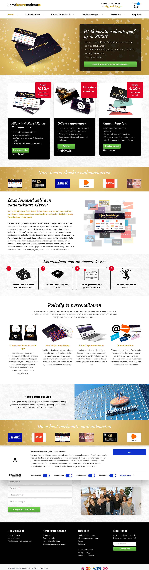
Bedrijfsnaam (15, 481)
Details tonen (125, 565)
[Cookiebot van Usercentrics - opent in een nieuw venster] (15, 565)
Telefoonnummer (17, 495)
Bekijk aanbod (112, 146)
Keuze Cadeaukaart (60, 14)
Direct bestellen (20, 150)
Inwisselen (116, 14)
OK (129, 542)
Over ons (46, 535)
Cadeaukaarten (32, 14)
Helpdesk (136, 14)
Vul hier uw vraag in (17, 502)
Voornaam (14, 475)
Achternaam (48, 475)
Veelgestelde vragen (86, 535)
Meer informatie (19, 154)
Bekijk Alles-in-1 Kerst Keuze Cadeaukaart (110, 64)
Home (11, 14)
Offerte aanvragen (90, 14)
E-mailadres (15, 488)
